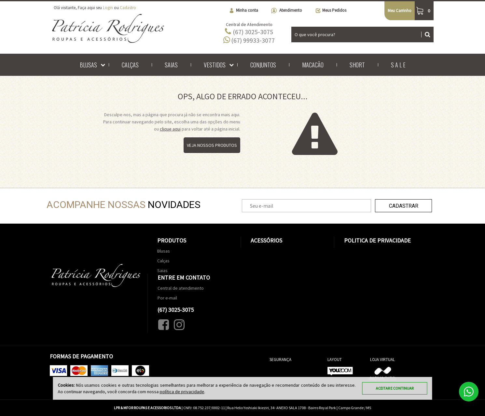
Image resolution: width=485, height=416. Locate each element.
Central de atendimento (181, 288)
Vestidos (215, 65)
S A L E (398, 65)
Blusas (88, 65)
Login (108, 7)
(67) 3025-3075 (249, 31)
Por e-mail (167, 298)
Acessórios (266, 240)
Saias (171, 65)
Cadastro (128, 7)
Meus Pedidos (330, 10)
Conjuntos (263, 65)
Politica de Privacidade (377, 240)
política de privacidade (182, 392)
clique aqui (170, 129)
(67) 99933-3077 (249, 40)
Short (357, 65)
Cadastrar (403, 206)
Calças (130, 65)
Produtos (171, 240)
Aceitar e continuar (395, 388)
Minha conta (243, 10)
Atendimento (286, 10)
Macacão (313, 65)
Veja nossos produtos (212, 145)
